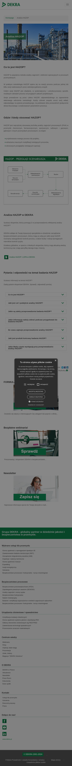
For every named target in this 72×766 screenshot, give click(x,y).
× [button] (55, 361)
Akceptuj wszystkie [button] (36, 391)
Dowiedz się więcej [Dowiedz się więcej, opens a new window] (36, 379)
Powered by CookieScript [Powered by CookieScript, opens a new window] (36, 405)
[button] (25, 384)
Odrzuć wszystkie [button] (36, 397)
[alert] (36, 383)
